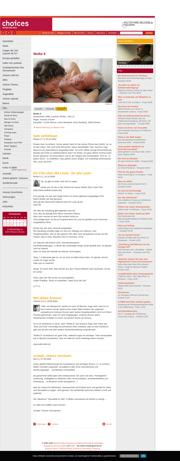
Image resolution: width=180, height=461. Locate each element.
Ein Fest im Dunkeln (128, 158)
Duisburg (96, 448)
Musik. (6, 158)
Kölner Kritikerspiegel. (14, 112)
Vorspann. (8, 129)
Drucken (109, 424)
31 (41, 176)
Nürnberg (122, 63)
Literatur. (7, 153)
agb (90, 443)
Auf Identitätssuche (127, 311)
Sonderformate (10, 183)
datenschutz (82, 443)
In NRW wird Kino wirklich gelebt (134, 302)
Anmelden (112, 33)
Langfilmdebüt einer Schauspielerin (135, 274)
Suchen (149, 33)
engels (63, 446)
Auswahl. (7, 173)
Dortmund (77, 448)
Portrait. (7, 149)
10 (25, 221)
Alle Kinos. (9, 126)
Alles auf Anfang (126, 225)
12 (8, 225)
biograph (47, 446)
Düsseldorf (86, 448)
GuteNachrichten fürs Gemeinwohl (13, 69)
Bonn (55, 448)
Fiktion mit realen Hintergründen (134, 207)
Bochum (48, 448)
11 (5, 225)
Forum (90, 33)
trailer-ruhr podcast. (12, 63)
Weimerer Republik (127, 165)
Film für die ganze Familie (130, 172)
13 (12, 225)
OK (143, 456)
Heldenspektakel (126, 283)
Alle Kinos (101, 33)
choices (56, 446)
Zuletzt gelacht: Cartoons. (15, 178)
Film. (5, 108)
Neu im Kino (79, 33)
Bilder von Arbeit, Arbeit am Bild (134, 213)
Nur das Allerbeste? (127, 197)
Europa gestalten (11, 58)
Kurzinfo (38, 109)
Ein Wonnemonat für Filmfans (132, 75)
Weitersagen (41, 424)
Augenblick (8, 94)
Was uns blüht (125, 181)
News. (6, 46)
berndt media (59, 443)
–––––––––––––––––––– (15, 187)
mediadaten (98, 443)
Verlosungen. (9, 197)
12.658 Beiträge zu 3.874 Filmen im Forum (14, 230)
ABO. (5, 80)
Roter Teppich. (11, 146)
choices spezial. (11, 98)
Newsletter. (8, 41)
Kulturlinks (8, 206)
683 (43, 301)
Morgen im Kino (64, 33)
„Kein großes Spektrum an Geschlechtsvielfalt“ (131, 147)
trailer (72, 446)
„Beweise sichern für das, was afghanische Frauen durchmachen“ (135, 260)
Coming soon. (10, 132)
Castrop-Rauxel (65, 448)
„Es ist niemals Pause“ (129, 235)
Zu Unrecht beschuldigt (129, 191)
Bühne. (6, 103)
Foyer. (7, 136)
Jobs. (5, 201)
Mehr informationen (129, 456)
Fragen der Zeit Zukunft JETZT (17, 52)
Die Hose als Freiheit (128, 106)
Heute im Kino (48, 33)
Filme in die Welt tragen (129, 137)
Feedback (55, 424)
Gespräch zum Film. (13, 142)
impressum (71, 443)
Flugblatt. (7, 89)
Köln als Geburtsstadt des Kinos (134, 116)
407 (42, 139)
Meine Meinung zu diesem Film (50, 127)
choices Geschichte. (13, 192)
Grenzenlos (123, 292)
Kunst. (6, 163)
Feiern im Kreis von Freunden (132, 128)
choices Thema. (10, 84)
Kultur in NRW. (10, 167)
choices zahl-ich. (11, 75)
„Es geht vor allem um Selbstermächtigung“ (129, 86)
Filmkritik (50, 109)
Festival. (8, 139)
